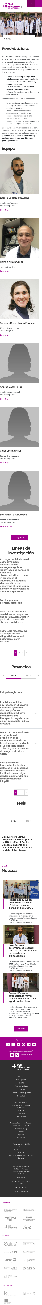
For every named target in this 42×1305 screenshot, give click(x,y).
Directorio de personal (21, 1126)
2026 (13, 675)
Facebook (13, 1044)
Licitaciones (21, 1113)
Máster (21, 1147)
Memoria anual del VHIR (21, 1144)
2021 (13, 821)
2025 (28, 675)
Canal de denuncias (21, 1191)
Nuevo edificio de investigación (21, 1123)
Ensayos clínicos (21, 1086)
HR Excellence (21, 1116)
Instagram (23, 1044)
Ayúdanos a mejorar (21, 1150)
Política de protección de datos (21, 1182)
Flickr (34, 1044)
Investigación (21, 1080)
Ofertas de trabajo (21, 1129)
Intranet (21, 1153)
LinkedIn (18, 1044)
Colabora (21, 1132)
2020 (28, 821)
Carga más (19, 537)
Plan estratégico (21, 1102)
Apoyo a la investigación (21, 1093)
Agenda (21, 1134)
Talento (21, 1083)
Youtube (29, 1044)
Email (12, 1055)
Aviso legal (21, 1177)
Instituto (21, 1076)
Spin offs (21, 1110)
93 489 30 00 (26, 1055)
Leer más (4, 210)
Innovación (21, 1089)
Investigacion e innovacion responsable (21, 1107)
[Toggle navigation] (38, 3)
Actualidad (21, 1137)
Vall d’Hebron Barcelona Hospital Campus (21, 1157)
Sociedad (21, 1096)
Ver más (21, 1029)
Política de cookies (21, 1187)
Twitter (8, 1044)
